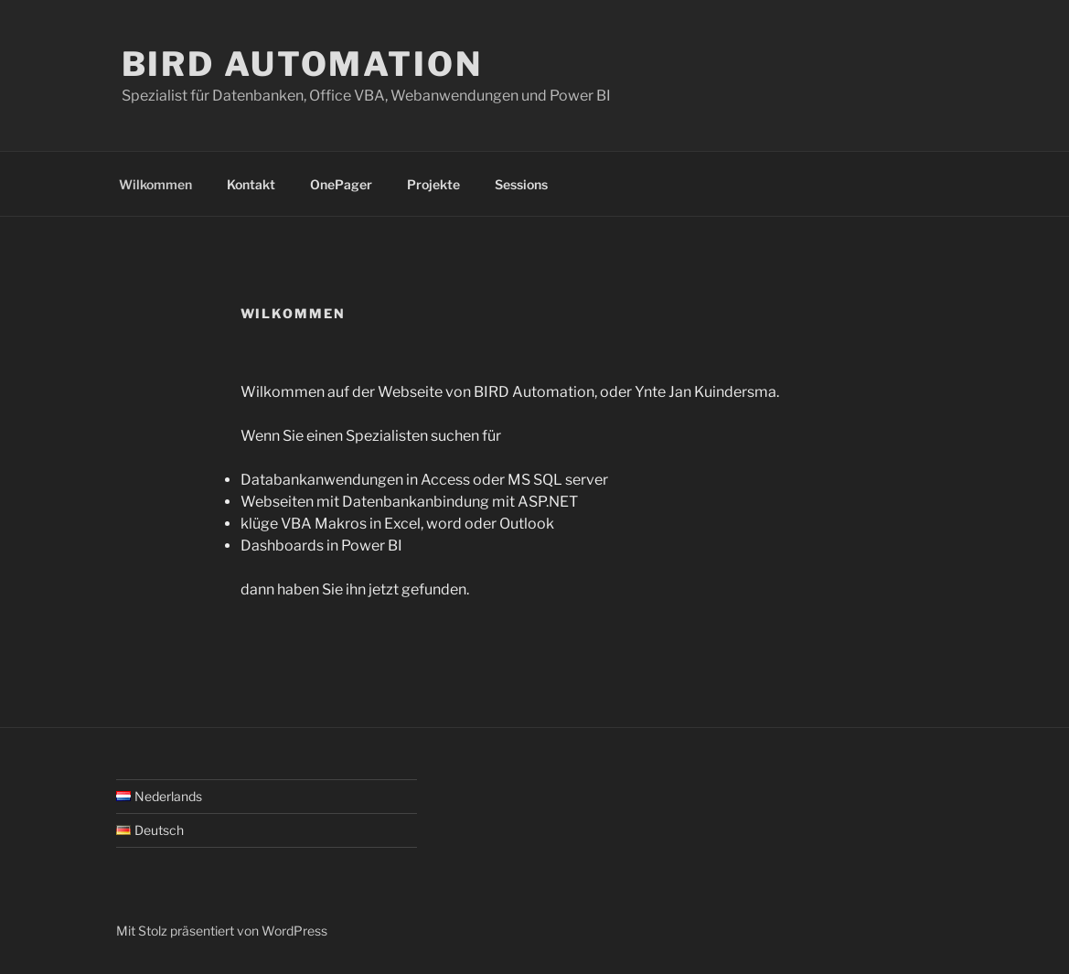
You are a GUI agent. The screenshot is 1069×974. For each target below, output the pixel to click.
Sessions (521, 184)
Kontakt (251, 184)
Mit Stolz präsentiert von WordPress (221, 930)
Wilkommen (155, 184)
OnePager (341, 184)
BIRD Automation (302, 64)
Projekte (433, 184)
